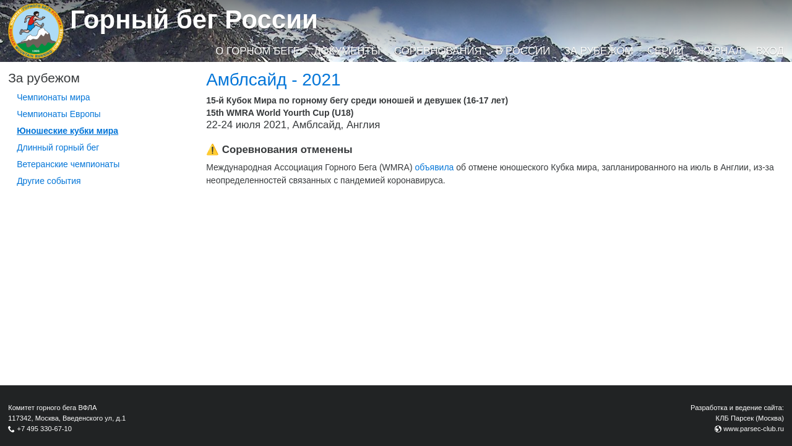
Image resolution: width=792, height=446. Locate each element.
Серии (665, 51)
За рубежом (599, 51)
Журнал (719, 51)
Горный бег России (194, 19)
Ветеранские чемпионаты (68, 164)
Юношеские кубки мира (67, 131)
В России (523, 51)
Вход (770, 51)
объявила (434, 167)
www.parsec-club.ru (753, 428)
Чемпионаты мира (53, 97)
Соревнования (438, 51)
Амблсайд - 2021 (273, 79)
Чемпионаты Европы (59, 114)
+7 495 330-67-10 (44, 428)
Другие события (49, 181)
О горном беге (257, 51)
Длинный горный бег (58, 147)
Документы (347, 51)
